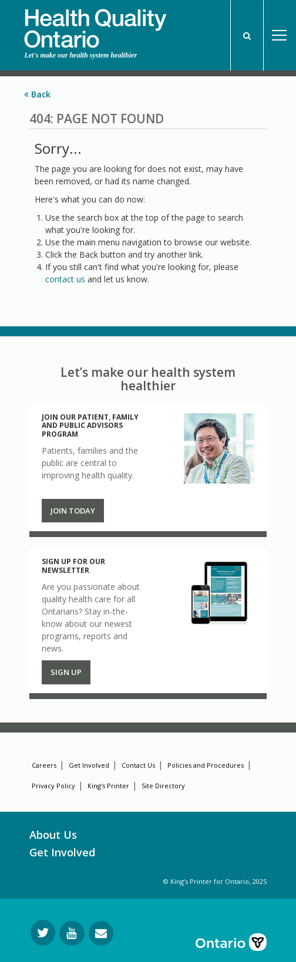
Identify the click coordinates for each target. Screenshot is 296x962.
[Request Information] (101, 933)
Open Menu (279, 35)
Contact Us (138, 765)
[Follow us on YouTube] (72, 933)
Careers (44, 765)
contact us (65, 279)
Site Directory (163, 785)
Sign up (66, 672)
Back (37, 94)
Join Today (73, 510)
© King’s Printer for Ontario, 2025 (215, 881)
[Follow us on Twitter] (43, 933)
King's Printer (108, 785)
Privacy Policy (53, 785)
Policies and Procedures (205, 765)
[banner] (95, 24)
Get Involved (89, 765)
